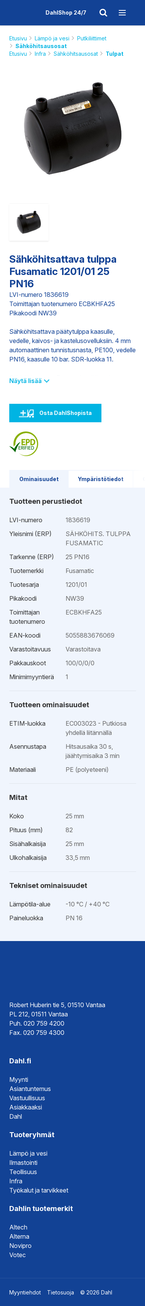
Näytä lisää (29, 381)
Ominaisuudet (39, 479)
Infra (40, 53)
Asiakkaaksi (25, 1107)
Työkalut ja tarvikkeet (38, 1190)
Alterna (19, 1236)
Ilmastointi (23, 1162)
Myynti (18, 1079)
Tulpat (114, 53)
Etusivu (18, 38)
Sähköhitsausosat (41, 46)
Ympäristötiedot (100, 479)
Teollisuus (23, 1172)
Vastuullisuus (27, 1098)
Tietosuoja (60, 1292)
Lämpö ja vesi (52, 38)
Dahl (15, 1116)
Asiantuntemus (30, 1089)
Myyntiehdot (25, 1292)
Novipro (20, 1245)
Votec (17, 1255)
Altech (18, 1227)
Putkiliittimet (91, 38)
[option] (72, 128)
